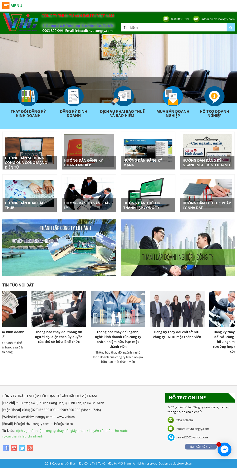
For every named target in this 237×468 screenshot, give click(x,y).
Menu (16, 5)
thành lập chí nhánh (27, 436)
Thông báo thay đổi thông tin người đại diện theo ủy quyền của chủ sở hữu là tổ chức (65, 337)
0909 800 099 (180, 19)
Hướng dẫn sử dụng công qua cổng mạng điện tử (26, 162)
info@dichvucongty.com (218, 19)
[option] (65, 319)
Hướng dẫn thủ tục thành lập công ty (142, 205)
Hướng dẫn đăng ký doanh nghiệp (83, 162)
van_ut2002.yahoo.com (192, 437)
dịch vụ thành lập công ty (35, 430)
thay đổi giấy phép (71, 430)
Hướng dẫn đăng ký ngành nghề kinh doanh (206, 162)
